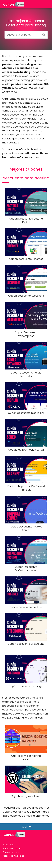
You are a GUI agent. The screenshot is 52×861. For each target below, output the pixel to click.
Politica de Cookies (12, 848)
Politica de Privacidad (13, 855)
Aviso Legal (8, 844)
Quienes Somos (11, 852)
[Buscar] (42, 34)
